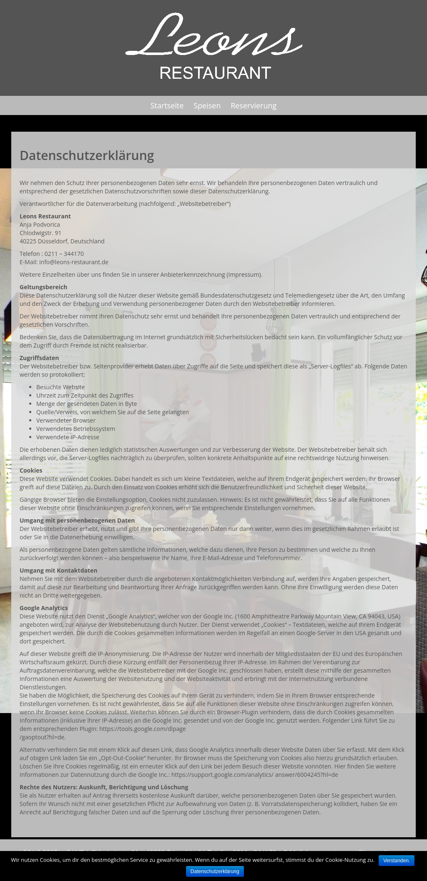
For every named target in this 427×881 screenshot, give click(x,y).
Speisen (207, 105)
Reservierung (253, 105)
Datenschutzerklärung (215, 871)
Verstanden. (396, 860)
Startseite (167, 105)
